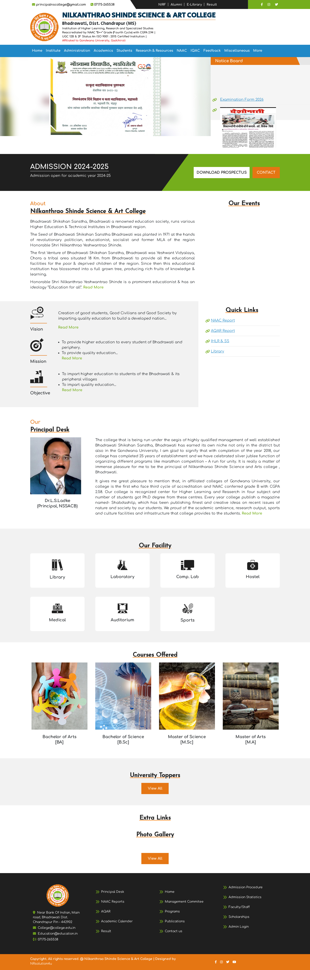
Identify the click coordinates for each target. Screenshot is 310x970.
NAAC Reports (112, 901)
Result (212, 4)
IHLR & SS (220, 341)
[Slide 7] (109, 129)
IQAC (195, 51)
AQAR (105, 911)
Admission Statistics (245, 897)
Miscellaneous (237, 51)
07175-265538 (48, 939)
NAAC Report (223, 320)
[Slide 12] (149, 129)
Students (124, 51)
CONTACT (266, 173)
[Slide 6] (101, 129)
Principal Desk (112, 891)
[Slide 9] (125, 129)
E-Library (194, 4)
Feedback (212, 51)
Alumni (176, 4)
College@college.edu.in (56, 927)
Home (37, 51)
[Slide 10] (133, 129)
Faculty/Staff (239, 907)
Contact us (173, 931)
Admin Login (239, 926)
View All (155, 788)
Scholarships (239, 917)
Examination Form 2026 (241, 109)
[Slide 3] (77, 129)
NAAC (182, 51)
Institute (53, 51)
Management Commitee (184, 901)
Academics (103, 51)
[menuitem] (37, 51)
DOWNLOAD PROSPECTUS (222, 173)
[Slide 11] (141, 129)
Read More (93, 287)
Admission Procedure (246, 887)
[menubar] (147, 51)
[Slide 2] (69, 129)
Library (217, 351)
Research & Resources (154, 51)
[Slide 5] (93, 129)
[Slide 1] (61, 129)
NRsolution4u (41, 963)
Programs (172, 911)
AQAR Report (223, 331)
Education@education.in (58, 933)
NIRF (162, 4)
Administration (77, 51)
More (257, 51)
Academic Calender (117, 921)
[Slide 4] (85, 129)
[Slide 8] (117, 129)
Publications (175, 921)
